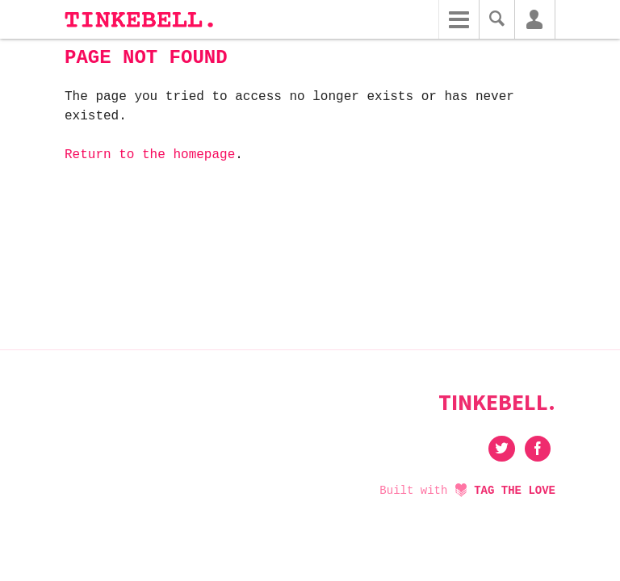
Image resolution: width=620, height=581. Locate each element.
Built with (467, 490)
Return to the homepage (150, 155)
